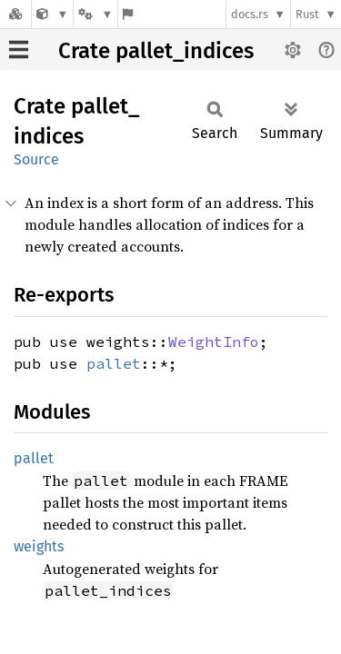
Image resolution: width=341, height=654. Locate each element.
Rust (307, 14)
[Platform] (95, 14)
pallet (113, 363)
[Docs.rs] (15, 14)
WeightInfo (213, 341)
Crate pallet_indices (156, 51)
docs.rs (249, 14)
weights (39, 546)
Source (36, 159)
